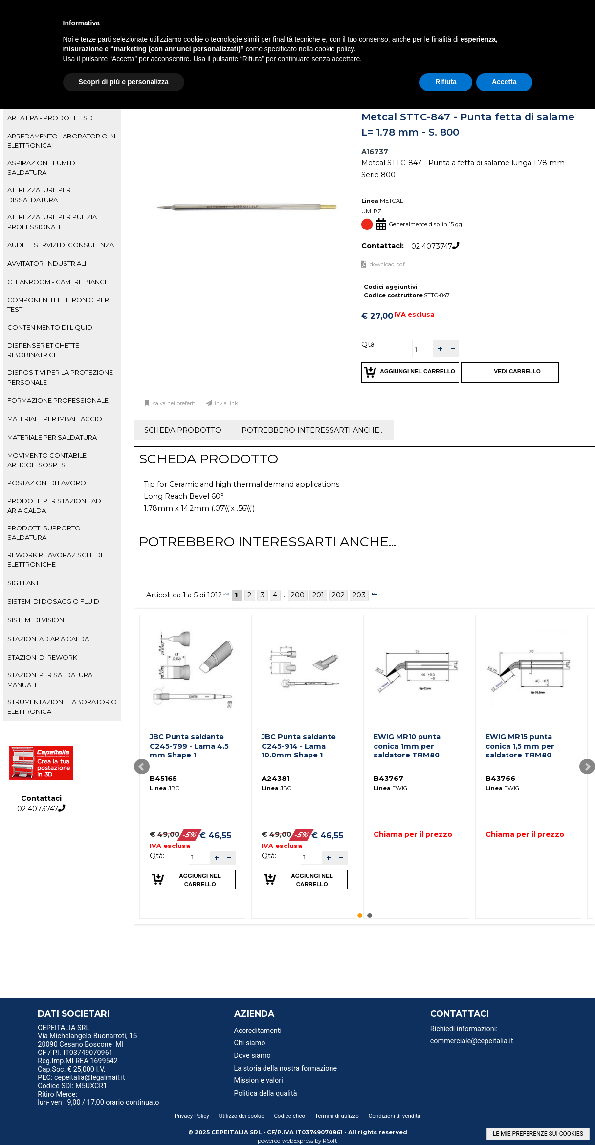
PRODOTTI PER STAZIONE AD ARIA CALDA (54, 505)
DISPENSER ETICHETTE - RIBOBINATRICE (45, 350)
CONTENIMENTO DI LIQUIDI (50, 327)
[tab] (62, 118)
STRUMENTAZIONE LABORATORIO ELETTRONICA (62, 706)
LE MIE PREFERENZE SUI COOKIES (538, 1133)
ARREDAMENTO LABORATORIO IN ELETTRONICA (61, 140)
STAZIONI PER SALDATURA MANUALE (49, 679)
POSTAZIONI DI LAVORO (46, 483)
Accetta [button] (504, 82)
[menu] (106, 1029)
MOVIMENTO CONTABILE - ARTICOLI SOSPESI (48, 459)
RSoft (330, 1140)
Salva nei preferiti (174, 403)
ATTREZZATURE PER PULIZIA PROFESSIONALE (52, 221)
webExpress (297, 1140)
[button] (439, 348)
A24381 (275, 778)
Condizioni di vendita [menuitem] (394, 1115)
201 (318, 595)
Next (587, 767)
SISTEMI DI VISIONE (37, 620)
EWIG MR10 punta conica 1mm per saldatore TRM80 (407, 746)
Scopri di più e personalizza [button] (124, 82)
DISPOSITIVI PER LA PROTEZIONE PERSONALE (60, 377)
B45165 (163, 778)
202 (338, 595)
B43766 (500, 778)
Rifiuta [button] (446, 82)
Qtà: (368, 344)
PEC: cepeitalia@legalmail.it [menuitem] (85, 1078)
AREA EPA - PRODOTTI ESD (50, 118)
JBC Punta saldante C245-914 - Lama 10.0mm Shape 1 (299, 746)
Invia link (226, 403)
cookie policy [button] (334, 49)
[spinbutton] (423, 349)
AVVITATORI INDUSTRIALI (46, 263)
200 (298, 595)
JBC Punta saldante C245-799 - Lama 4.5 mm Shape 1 (189, 746)
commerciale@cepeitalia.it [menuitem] (471, 1041)
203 (359, 595)
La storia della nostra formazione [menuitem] (285, 1068)
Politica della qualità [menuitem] (265, 1093)
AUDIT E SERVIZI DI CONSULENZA (60, 245)
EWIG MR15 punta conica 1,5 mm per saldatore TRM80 (519, 746)
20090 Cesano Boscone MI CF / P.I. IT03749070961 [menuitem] (81, 1048)
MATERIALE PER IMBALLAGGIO (54, 419)
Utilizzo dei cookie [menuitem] (241, 1115)
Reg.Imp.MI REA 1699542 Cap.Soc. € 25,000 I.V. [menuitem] (77, 1065)
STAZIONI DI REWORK (42, 657)
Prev (142, 767)
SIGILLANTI (24, 583)
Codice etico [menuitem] (289, 1115)
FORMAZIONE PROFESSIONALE (58, 400)
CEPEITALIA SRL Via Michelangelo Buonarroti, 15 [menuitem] (87, 1032)
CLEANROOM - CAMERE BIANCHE (60, 282)
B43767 (388, 778)
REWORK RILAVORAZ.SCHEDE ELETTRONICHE (56, 559)
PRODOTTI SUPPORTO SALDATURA (44, 532)
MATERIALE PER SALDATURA (52, 437)
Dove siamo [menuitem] (252, 1056)
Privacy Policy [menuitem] (192, 1115)
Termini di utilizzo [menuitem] (337, 1115)
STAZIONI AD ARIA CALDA (48, 638)
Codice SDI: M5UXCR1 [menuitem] (72, 1086)
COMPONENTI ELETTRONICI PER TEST (58, 304)
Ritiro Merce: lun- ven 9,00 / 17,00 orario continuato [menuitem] (98, 1098)
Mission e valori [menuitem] (258, 1080)
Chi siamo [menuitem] (249, 1043)
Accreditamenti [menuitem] (258, 1031)
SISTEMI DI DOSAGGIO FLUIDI (54, 601)
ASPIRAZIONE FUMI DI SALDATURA (42, 167)
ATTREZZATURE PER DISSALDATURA (39, 194)
